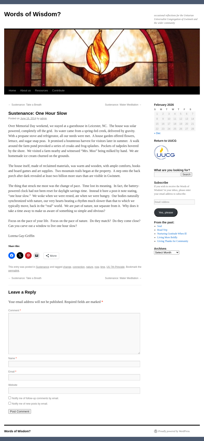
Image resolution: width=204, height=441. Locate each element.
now (97, 266)
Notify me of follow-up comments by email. (35, 398)
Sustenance (42, 266)
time (102, 266)
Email (12, 371)
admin (43, 118)
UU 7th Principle (116, 266)
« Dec (157, 133)
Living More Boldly (167, 237)
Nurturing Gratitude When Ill (172, 233)
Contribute (58, 90)
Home (12, 90)
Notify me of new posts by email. (30, 403)
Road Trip (162, 229)
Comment (14, 310)
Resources (41, 90)
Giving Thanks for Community (172, 241)
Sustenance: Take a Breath (24, 104)
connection (79, 266)
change (67, 266)
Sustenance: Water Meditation (123, 104)
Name (12, 358)
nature (89, 266)
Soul (159, 226)
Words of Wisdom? (32, 14)
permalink (13, 270)
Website (12, 385)
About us (25, 90)
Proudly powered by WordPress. (174, 431)
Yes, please (166, 212)
